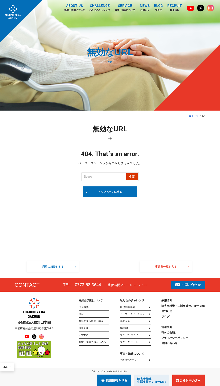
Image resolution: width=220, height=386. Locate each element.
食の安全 (125, 321)
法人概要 (84, 307)
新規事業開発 (127, 307)
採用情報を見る (116, 380)
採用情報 (174, 7)
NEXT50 (83, 335)
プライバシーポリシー (174, 337)
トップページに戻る (110, 191)
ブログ (158, 7)
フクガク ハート (129, 342)
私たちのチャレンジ (99, 7)
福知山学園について (74, 7)
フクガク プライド (130, 335)
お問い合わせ (188, 284)
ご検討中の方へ (128, 360)
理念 (81, 314)
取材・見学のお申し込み (92, 342)
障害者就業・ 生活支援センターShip (151, 380)
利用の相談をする (53, 266)
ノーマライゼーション (132, 314)
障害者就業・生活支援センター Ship (183, 305)
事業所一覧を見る (165, 266)
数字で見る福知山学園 (91, 321)
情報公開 (84, 328)
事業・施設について (124, 7)
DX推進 (124, 328)
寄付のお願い (169, 332)
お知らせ (145, 7)
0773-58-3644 (88, 284)
